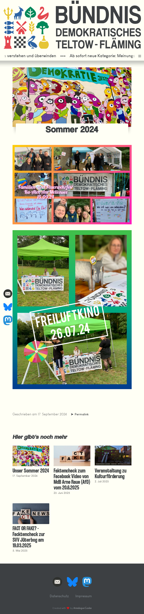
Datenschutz (59, 596)
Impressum (83, 596)
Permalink (82, 414)
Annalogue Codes (82, 608)
